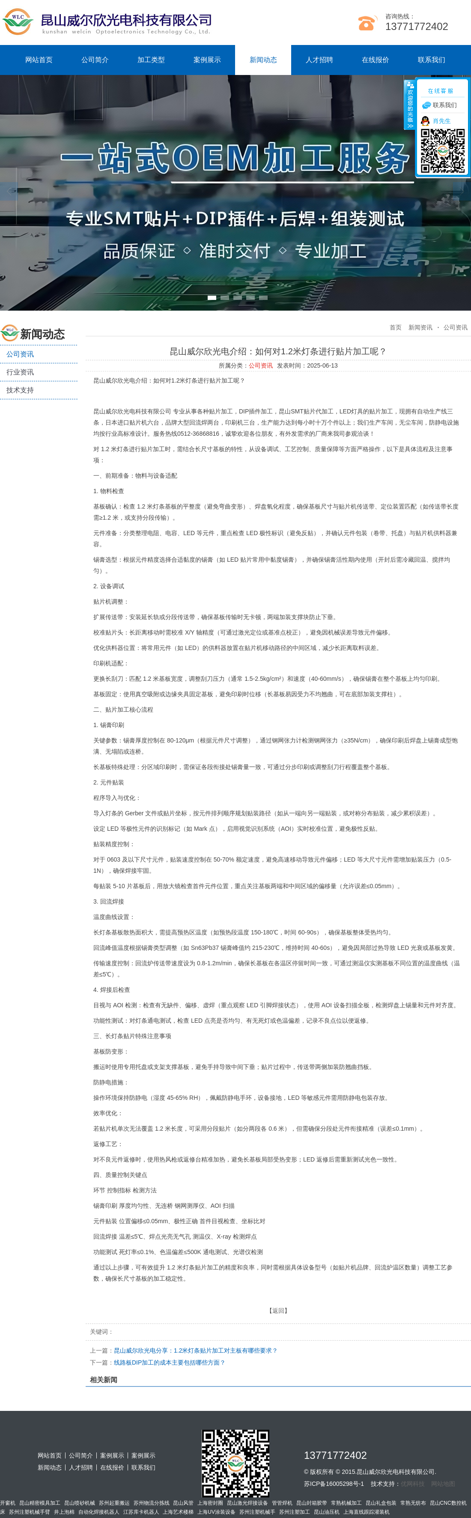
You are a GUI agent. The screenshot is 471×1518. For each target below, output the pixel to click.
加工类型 (151, 59)
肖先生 (442, 120)
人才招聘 (319, 59)
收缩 (410, 104)
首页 (396, 327)
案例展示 (207, 59)
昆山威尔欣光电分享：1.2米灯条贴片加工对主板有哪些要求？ (184, 1350)
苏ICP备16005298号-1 (334, 1483)
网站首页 (39, 59)
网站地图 (443, 1483)
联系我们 (431, 59)
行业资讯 (20, 372)
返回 (278, 1310)
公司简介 (95, 59)
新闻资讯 (420, 327)
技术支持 (20, 390)
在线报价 (375, 59)
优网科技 (413, 1483)
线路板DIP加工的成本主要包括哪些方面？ (158, 1362)
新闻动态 (263, 59)
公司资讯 (20, 354)
